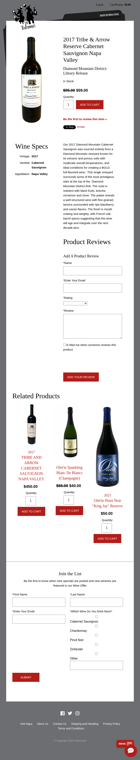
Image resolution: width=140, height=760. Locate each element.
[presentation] (92, 362)
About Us (42, 723)
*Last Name (77, 594)
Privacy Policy (111, 723)
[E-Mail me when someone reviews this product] (64, 344)
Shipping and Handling (84, 723)
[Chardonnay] (96, 626)
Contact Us (59, 723)
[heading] (31, 466)
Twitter (70, 713)
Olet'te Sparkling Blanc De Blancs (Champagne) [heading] (69, 472)
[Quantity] (68, 104)
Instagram (77, 713)
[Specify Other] (96, 665)
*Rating (68, 297)
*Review (68, 310)
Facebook (63, 713)
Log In (99, 4)
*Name (67, 262)
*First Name (19, 594)
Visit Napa (26, 723)
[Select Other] (96, 653)
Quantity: (68, 96)
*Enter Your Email (74, 280)
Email (81, 126)
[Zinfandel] (96, 644)
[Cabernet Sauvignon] (96, 616)
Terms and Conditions (71, 728)
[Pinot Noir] (96, 635)
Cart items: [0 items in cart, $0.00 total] (120, 4)
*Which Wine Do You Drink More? (91, 611)
